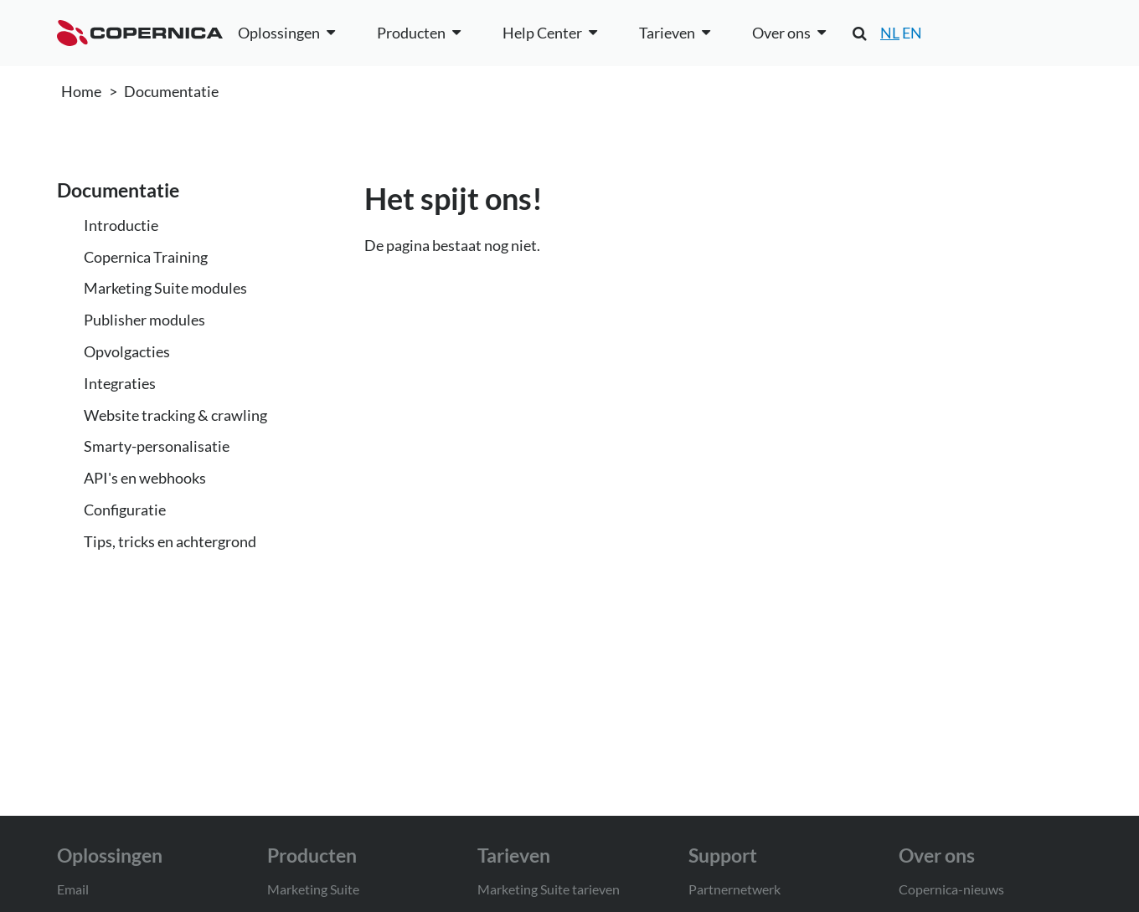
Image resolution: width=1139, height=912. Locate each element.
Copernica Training (146, 257)
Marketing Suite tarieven (548, 889)
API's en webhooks (145, 478)
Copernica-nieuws (951, 889)
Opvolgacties (127, 351)
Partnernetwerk (734, 889)
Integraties (120, 383)
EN (912, 32)
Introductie (121, 225)
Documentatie (171, 91)
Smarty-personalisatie (156, 446)
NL (889, 32)
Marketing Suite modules (165, 288)
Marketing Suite (313, 889)
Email (73, 889)
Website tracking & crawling (175, 415)
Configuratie (125, 509)
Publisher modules (144, 319)
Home (81, 91)
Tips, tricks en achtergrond (170, 541)
